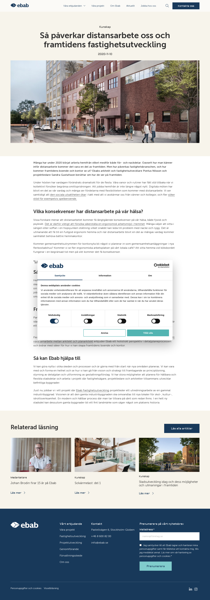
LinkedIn (191, 589)
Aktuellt (130, 5)
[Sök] (167, 5)
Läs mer (16, 493)
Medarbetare (19, 477)
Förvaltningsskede (71, 555)
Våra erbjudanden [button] (72, 5)
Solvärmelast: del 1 (88, 483)
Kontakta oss (186, 6)
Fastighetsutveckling (73, 536)
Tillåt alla (148, 333)
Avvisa (104, 333)
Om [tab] (150, 275)
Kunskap (105, 27)
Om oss (64, 562)
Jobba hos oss (148, 5)
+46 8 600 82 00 (101, 536)
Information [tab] (105, 275)
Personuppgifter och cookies (26, 588)
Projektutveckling (71, 542)
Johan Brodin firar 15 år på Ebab (33, 483)
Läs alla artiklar (181, 428)
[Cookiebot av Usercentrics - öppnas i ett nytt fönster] (156, 265)
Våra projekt (97, 5)
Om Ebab (115, 5)
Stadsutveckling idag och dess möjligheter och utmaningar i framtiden (168, 483)
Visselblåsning (51, 588)
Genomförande (69, 549)
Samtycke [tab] (60, 275)
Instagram (196, 589)
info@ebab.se (99, 542)
